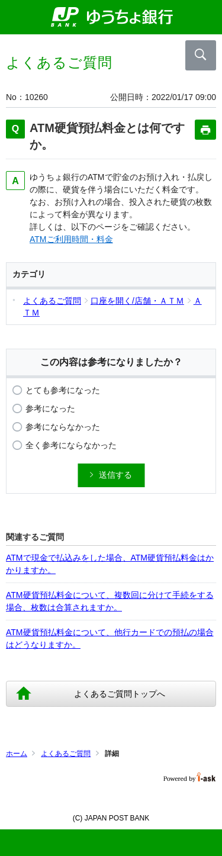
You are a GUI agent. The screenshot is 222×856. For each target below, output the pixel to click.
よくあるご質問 (66, 753)
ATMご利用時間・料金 (71, 239)
